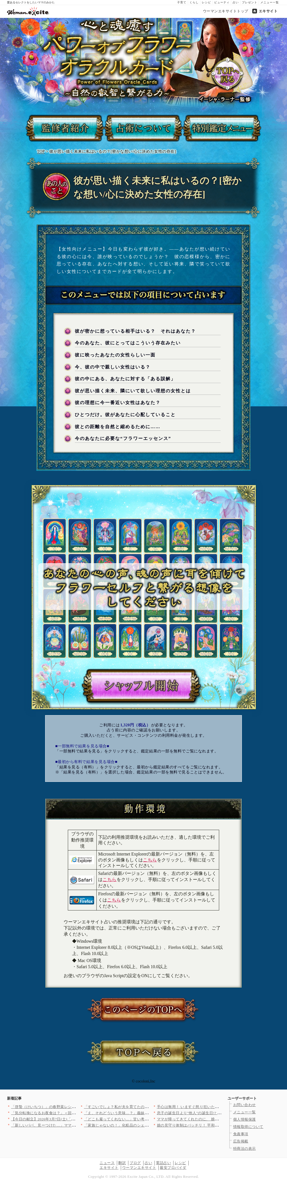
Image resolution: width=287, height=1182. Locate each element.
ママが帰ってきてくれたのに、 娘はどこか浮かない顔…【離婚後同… (216, 1119)
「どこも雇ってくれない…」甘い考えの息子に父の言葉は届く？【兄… (144, 1119)
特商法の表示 (244, 1148)
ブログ (135, 1163)
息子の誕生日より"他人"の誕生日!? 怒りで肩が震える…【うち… (212, 1113)
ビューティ (222, 2)
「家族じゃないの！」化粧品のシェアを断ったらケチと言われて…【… (144, 1125)
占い (236, 2)
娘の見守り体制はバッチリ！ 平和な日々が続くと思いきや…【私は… (216, 1125)
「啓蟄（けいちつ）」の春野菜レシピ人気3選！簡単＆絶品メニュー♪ (70, 1107)
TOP (41, 151)
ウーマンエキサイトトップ (225, 11)
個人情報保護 (244, 1119)
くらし (194, 2)
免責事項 (240, 1134)
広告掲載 (240, 1141)
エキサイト (268, 11)
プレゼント (249, 2)
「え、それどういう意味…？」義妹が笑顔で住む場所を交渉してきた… (144, 1113)
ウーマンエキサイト (139, 1167)
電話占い (163, 1163)
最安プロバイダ (173, 1167)
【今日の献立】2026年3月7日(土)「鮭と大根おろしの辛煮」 (62, 1119)
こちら (150, 859)
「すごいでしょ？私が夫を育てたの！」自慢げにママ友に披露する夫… (144, 1107)
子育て (181, 2)
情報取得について (248, 1127)
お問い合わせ (244, 1105)
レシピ (206, 2)
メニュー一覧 (269, 2)
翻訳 (122, 1163)
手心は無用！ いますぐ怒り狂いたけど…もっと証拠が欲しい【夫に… (216, 1107)
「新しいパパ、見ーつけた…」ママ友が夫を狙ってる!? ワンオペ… (68, 1125)
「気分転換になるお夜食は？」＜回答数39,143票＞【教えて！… (66, 1113)
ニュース (107, 1163)
